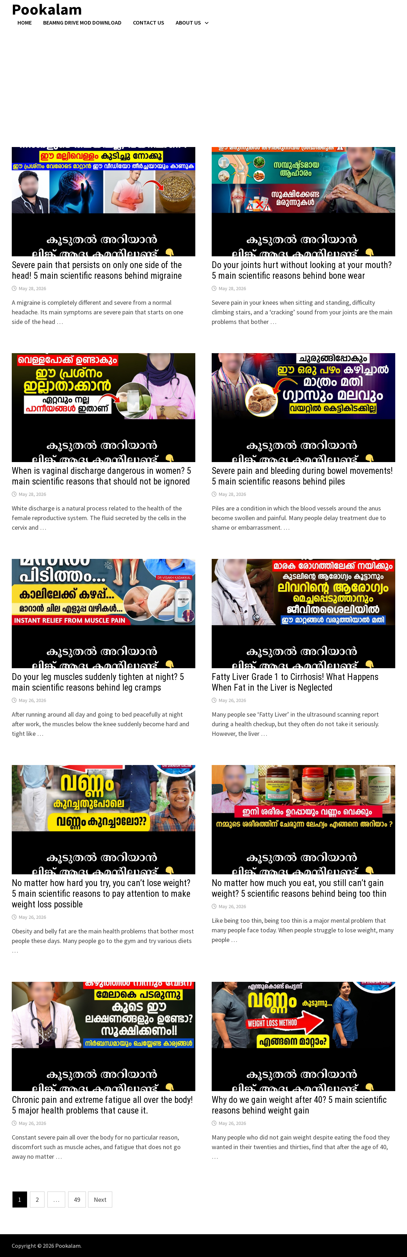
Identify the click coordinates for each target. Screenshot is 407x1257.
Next (100, 1199)
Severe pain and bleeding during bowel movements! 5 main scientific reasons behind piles (302, 476)
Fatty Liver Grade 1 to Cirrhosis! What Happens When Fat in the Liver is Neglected (295, 682)
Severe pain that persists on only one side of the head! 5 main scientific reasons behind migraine (97, 270)
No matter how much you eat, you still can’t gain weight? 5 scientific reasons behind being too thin (299, 888)
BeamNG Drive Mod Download (82, 22)
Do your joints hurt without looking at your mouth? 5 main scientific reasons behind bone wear (302, 270)
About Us (188, 22)
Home (24, 22)
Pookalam (68, 1245)
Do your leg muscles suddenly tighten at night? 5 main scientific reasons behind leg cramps (98, 682)
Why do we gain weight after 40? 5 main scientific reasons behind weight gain (299, 1105)
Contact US (148, 22)
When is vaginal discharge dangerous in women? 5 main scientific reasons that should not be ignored (101, 476)
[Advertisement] (203, 79)
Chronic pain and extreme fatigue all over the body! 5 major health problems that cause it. (102, 1105)
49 (77, 1199)
